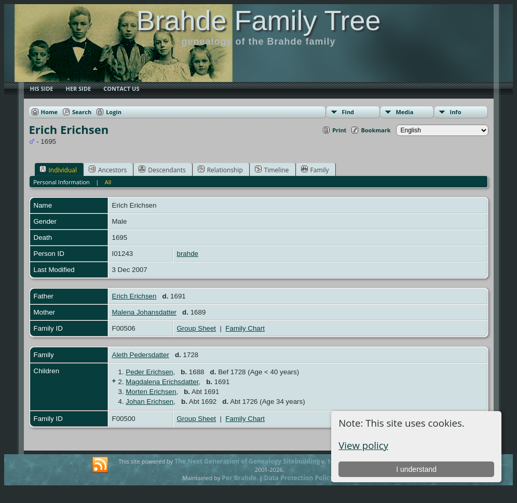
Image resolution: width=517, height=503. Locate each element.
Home (49, 112)
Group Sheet (196, 328)
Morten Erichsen (151, 392)
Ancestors (108, 169)
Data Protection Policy (298, 477)
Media (405, 112)
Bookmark (375, 130)
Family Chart (245, 328)
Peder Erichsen (149, 372)
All (108, 182)
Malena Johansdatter (144, 312)
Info (455, 112)
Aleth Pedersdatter (140, 355)
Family (315, 169)
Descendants (162, 169)
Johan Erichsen (149, 401)
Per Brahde (239, 477)
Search (81, 112)
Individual (58, 169)
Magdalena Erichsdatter (162, 382)
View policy (363, 445)
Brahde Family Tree (258, 20)
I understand (416, 469)
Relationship (220, 169)
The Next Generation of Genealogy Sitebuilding (247, 461)
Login (113, 112)
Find (348, 112)
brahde (188, 253)
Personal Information (61, 182)
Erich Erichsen (134, 296)
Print (339, 130)
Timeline (272, 169)
